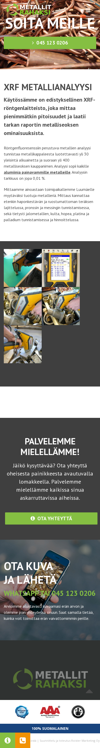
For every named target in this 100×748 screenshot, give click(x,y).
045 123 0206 (50, 42)
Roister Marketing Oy (85, 740)
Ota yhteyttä (51, 518)
